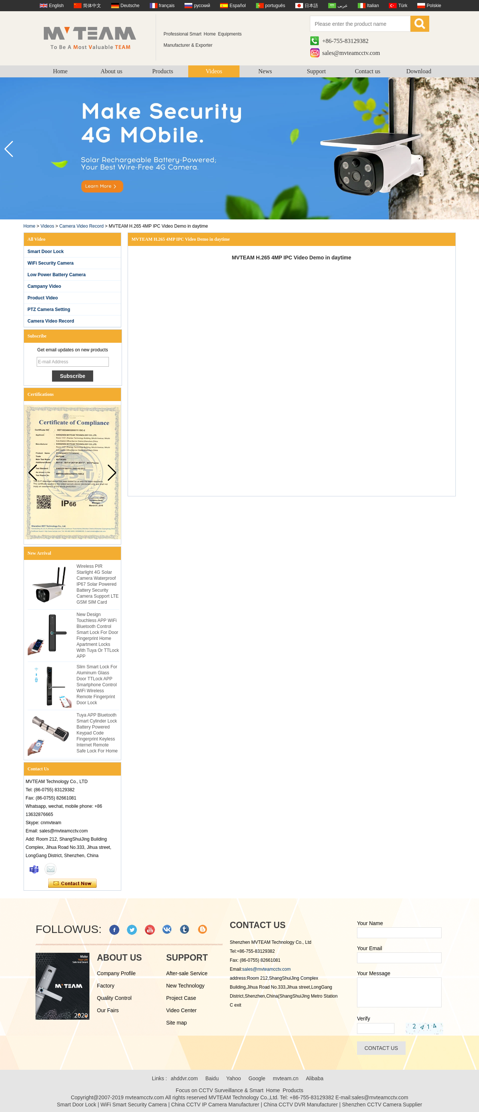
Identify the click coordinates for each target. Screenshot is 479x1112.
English (56, 5)
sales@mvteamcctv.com (351, 53)
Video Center (181, 1010)
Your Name (370, 923)
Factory (106, 986)
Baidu (212, 1078)
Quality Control (114, 998)
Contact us (367, 71)
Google (256, 1078)
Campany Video (44, 286)
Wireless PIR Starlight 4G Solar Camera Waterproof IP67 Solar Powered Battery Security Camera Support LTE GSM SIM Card (98, 584)
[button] (470, 149)
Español (237, 5)
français (167, 5)
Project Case (181, 998)
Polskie (434, 5)
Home (60, 71)
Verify (363, 1019)
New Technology (185, 986)
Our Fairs (108, 1010)
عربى (343, 5)
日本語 (311, 5)
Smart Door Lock (46, 251)
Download (418, 71)
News (265, 71)
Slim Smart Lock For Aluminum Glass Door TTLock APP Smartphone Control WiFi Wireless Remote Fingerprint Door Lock (97, 684)
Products (162, 71)
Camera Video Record (81, 226)
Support (316, 71)
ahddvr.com (184, 1078)
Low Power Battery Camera (57, 274)
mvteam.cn (285, 1078)
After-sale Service (186, 973)
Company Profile (116, 973)
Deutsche (130, 5)
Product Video (43, 298)
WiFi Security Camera (51, 263)
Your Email (369, 948)
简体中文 (92, 5)
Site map (176, 1023)
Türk (402, 5)
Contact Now (72, 883)
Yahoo (233, 1078)
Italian (373, 5)
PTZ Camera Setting (49, 309)
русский (202, 5)
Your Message (373, 973)
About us (111, 71)
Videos (213, 71)
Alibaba (315, 1078)
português (275, 5)
